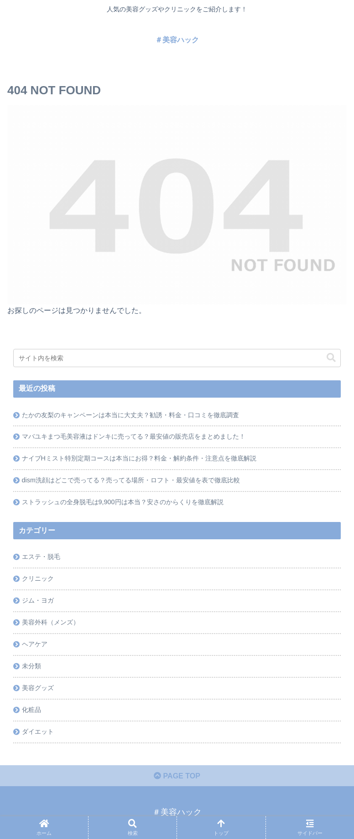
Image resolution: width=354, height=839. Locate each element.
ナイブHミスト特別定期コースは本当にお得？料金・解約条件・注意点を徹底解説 (139, 458)
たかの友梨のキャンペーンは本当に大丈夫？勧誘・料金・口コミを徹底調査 (130, 415)
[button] (331, 358)
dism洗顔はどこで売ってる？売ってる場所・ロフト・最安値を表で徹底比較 (131, 480)
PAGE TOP (177, 776)
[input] (177, 358)
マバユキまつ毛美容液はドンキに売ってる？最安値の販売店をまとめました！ (133, 436)
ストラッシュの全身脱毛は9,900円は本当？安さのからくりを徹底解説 (123, 502)
